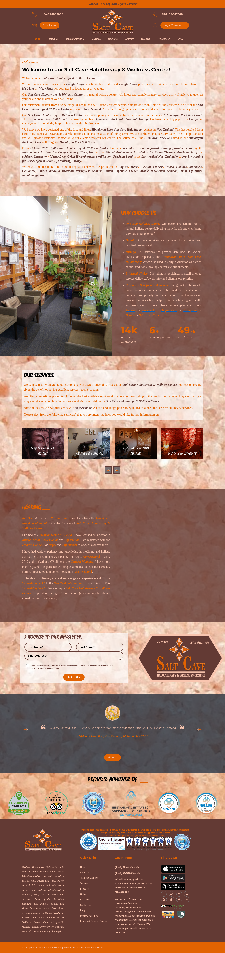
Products (113, 39)
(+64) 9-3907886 (172, 14)
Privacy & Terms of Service (93, 921)
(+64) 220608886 (52, 14)
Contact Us (164, 39)
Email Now (49, 25)
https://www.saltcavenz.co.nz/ (37, 876)
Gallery (129, 39)
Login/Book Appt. (174, 25)
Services (96, 39)
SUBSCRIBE (73, 677)
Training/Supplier (75, 39)
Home (38, 39)
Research (146, 39)
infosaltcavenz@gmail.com (129, 879)
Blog (180, 39)
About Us (53, 39)
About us (84, 872)
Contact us (85, 904)
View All (112, 757)
